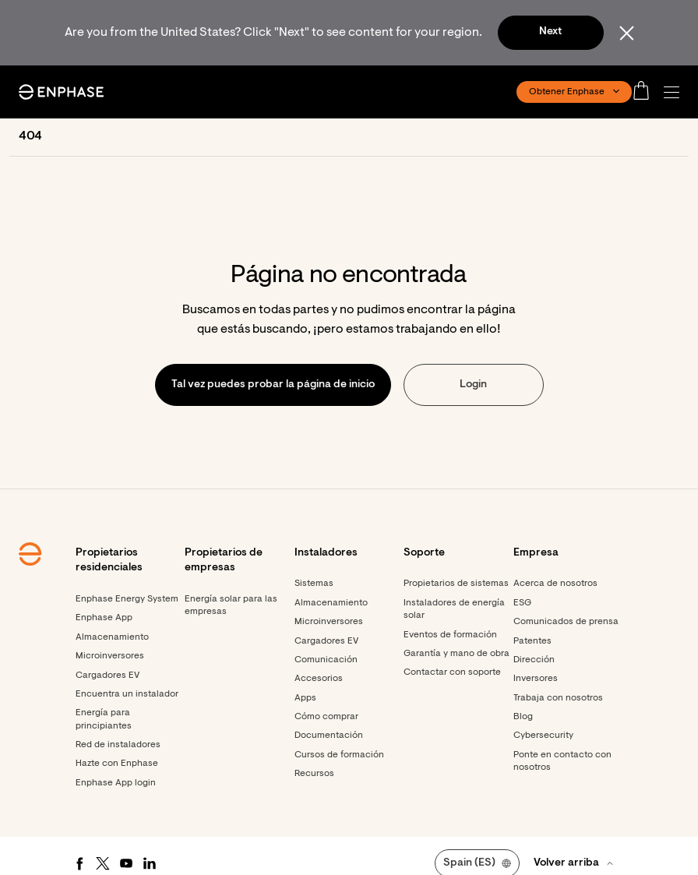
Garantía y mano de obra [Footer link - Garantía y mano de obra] (456, 653)
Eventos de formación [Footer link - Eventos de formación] (450, 635)
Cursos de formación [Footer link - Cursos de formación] (339, 755)
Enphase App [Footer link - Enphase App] (104, 618)
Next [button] (550, 31)
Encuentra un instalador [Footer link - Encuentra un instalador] (127, 694)
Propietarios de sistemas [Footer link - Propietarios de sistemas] (456, 583)
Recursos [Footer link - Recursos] (314, 773)
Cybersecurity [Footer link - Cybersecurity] (543, 735)
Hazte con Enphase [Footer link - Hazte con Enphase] (117, 763)
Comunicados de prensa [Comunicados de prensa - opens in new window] (566, 621)
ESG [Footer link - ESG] (522, 603)
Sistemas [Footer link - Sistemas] (313, 583)
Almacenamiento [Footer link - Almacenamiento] (112, 637)
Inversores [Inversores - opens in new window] (535, 678)
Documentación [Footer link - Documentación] (328, 735)
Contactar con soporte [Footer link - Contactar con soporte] (452, 672)
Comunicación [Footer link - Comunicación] (326, 660)
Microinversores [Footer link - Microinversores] (110, 656)
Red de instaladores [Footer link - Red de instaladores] (118, 745)
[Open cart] (646, 92)
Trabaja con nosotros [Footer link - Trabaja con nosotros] (558, 698)
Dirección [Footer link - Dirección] (534, 660)
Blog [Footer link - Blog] (523, 717)
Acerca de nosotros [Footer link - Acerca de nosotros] (555, 583)
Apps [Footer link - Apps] (305, 698)
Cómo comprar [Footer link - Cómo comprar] (326, 717)
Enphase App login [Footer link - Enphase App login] (116, 783)
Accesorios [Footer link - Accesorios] (318, 678)
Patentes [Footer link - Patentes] (532, 641)
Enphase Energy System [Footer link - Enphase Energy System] (127, 599)
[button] (675, 92)
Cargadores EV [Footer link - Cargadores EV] (107, 675)
